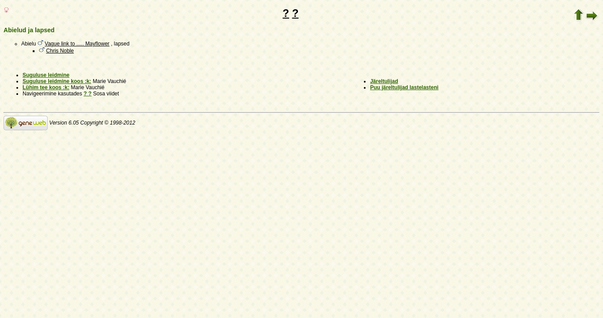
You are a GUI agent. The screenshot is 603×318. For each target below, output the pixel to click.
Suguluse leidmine (46, 75)
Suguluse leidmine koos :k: (57, 81)
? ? (88, 94)
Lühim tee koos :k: (46, 87)
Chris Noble (60, 51)
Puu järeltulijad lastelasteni (404, 87)
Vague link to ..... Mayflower (77, 44)
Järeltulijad (384, 81)
